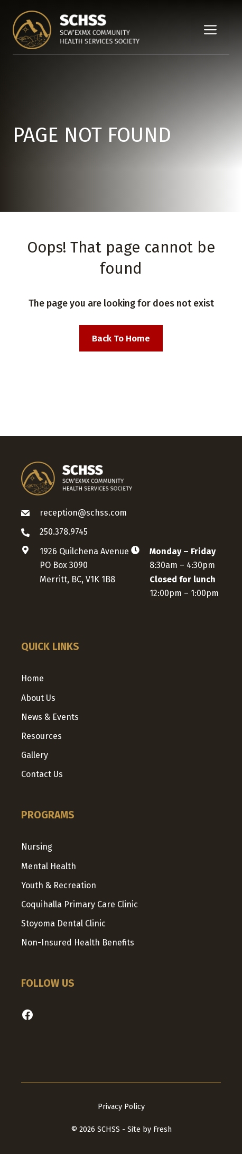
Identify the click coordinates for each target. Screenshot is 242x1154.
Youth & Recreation (58, 885)
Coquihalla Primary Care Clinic (79, 904)
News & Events (50, 717)
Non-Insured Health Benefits (77, 942)
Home (32, 678)
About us (38, 698)
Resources (41, 736)
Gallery (34, 755)
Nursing (36, 847)
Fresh (162, 1129)
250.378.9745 (64, 532)
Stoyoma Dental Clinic (63, 923)
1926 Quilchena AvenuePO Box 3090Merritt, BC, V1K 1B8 (84, 565)
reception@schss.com (83, 513)
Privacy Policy (121, 1106)
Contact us (42, 774)
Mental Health (48, 866)
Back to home (121, 338)
